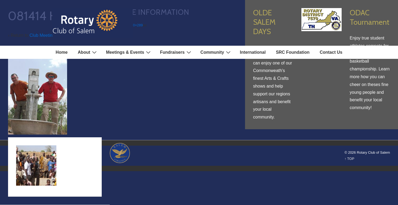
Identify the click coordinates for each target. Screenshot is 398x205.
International (253, 52)
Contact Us (331, 52)
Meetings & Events (129, 52)
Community (216, 52)
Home (61, 52)
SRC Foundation (292, 52)
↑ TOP (349, 159)
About (88, 52)
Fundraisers (176, 52)
